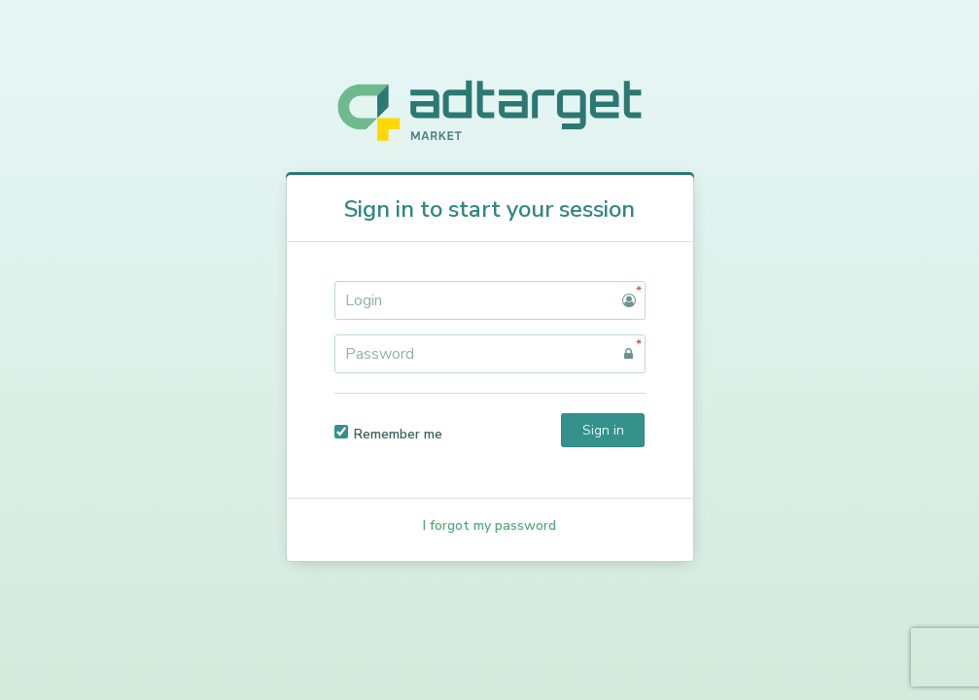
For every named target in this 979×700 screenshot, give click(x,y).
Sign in (603, 430)
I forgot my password (489, 525)
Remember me (388, 434)
